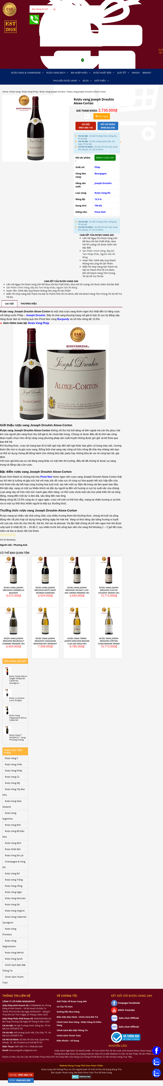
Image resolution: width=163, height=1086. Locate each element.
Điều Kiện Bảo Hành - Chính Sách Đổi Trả (77, 1016)
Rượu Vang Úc (12, 776)
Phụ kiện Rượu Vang (66, 81)
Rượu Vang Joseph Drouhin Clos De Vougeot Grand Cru (108, 590)
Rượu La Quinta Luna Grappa (16, 699)
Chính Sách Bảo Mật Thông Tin (14, 967)
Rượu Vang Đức (13, 824)
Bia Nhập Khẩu (81, 73)
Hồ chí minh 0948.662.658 (107, 126)
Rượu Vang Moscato (15, 898)
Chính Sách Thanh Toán (13, 979)
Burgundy (63, 319)
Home (5, 91)
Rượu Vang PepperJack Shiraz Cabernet (18, 717)
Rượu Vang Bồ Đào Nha (13, 834)
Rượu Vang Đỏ (102, 192)
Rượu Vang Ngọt (13, 892)
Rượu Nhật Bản (104, 73)
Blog (87, 81)
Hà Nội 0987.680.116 (86, 126)
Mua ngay (101, 116)
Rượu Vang (15, 91)
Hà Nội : (21, 1074)
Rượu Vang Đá (12, 904)
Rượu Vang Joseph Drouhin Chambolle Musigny (13, 590)
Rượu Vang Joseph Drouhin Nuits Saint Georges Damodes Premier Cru (45, 591)
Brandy (147, 72)
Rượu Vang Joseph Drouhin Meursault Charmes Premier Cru (13, 641)
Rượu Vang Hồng (13, 885)
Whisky (136, 72)
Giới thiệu (101, 81)
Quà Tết (123, 73)
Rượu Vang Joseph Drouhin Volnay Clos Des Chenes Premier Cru (77, 590)
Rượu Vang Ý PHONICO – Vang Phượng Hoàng (17, 737)
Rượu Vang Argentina (9, 815)
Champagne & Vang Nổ (14, 864)
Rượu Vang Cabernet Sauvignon (14, 919)
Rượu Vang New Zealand (12, 804)
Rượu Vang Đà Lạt (14, 855)
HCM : (20, 1080)
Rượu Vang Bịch (57, 73)
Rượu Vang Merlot (14, 952)
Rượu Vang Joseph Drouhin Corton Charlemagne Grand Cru (109, 642)
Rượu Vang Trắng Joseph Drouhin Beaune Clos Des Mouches (77, 641)
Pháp (97, 167)
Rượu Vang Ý (11, 758)
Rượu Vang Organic (15, 910)
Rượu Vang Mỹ (12, 782)
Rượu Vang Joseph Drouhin (52, 91)
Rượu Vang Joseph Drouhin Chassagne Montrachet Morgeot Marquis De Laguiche (45, 642)
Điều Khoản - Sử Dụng (68, 1040)
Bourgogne (101, 173)
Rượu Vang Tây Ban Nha (14, 792)
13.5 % (98, 199)
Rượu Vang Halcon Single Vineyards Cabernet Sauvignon (18, 679)
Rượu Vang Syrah (14, 958)
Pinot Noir (100, 211)
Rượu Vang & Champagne (27, 73)
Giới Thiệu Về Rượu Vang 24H (72, 1001)
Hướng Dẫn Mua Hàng (68, 1011)
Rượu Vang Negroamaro (9, 943)
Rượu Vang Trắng (14, 879)
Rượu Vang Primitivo (9, 931)
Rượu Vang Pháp (30, 91)
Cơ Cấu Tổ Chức (65, 1006)
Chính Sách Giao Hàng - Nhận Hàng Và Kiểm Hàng (79, 1024)
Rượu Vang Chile (13, 764)
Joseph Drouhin (103, 183)
